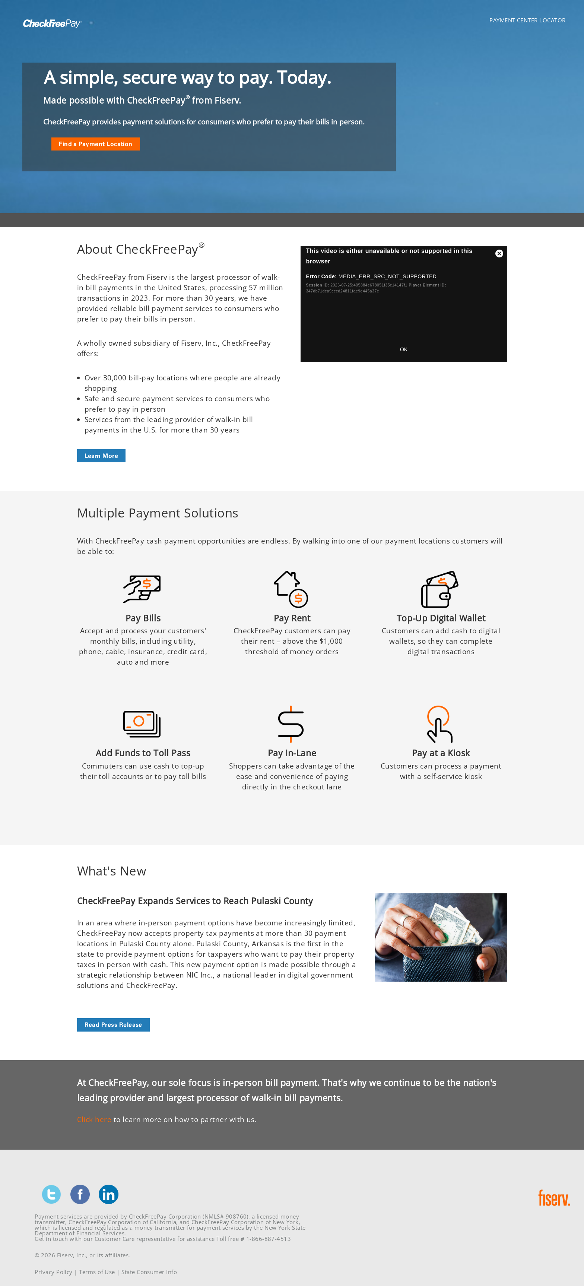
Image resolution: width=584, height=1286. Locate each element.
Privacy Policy (54, 1272)
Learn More (101, 455)
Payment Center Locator (527, 20)
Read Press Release (113, 1024)
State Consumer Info (149, 1272)
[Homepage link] (51, 30)
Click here (94, 1119)
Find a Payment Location (96, 144)
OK (403, 349)
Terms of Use (97, 1272)
